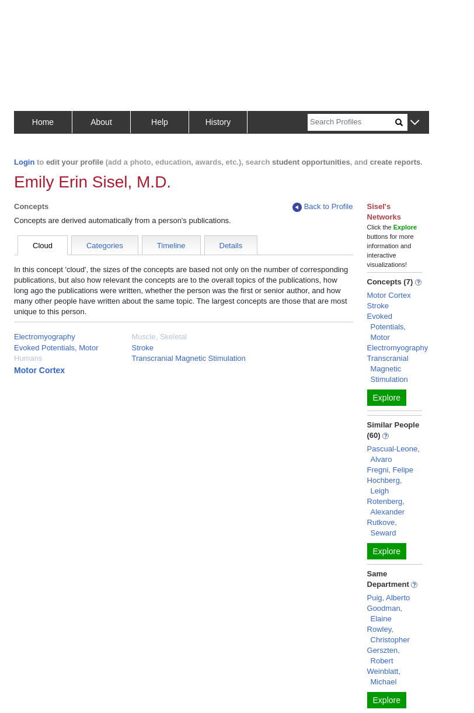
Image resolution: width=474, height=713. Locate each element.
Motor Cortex (39, 370)
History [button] (218, 122)
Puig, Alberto (388, 597)
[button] (414, 123)
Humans (28, 358)
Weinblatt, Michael (384, 676)
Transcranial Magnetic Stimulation (189, 358)
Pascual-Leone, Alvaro (393, 454)
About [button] (101, 122)
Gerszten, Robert (383, 655)
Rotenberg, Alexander (386, 506)
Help (159, 122)
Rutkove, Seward (382, 527)
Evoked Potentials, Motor (56, 347)
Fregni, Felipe (390, 469)
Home (43, 122)
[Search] (351, 122)
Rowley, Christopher (388, 634)
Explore (386, 397)
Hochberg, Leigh (384, 485)
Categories (104, 245)
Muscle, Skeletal (159, 336)
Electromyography (44, 336)
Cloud (43, 245)
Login (24, 162)
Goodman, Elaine (385, 613)
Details (231, 245)
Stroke (143, 347)
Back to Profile (322, 207)
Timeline (171, 245)
